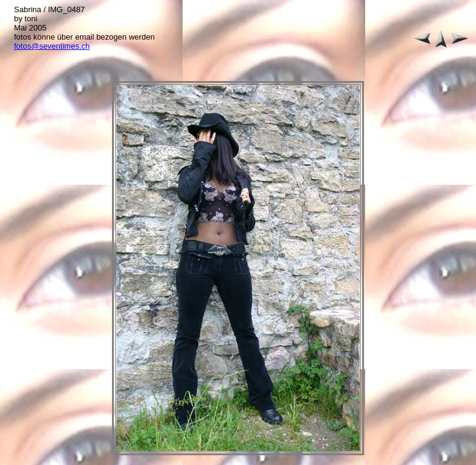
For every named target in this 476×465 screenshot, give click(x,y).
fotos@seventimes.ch (51, 46)
